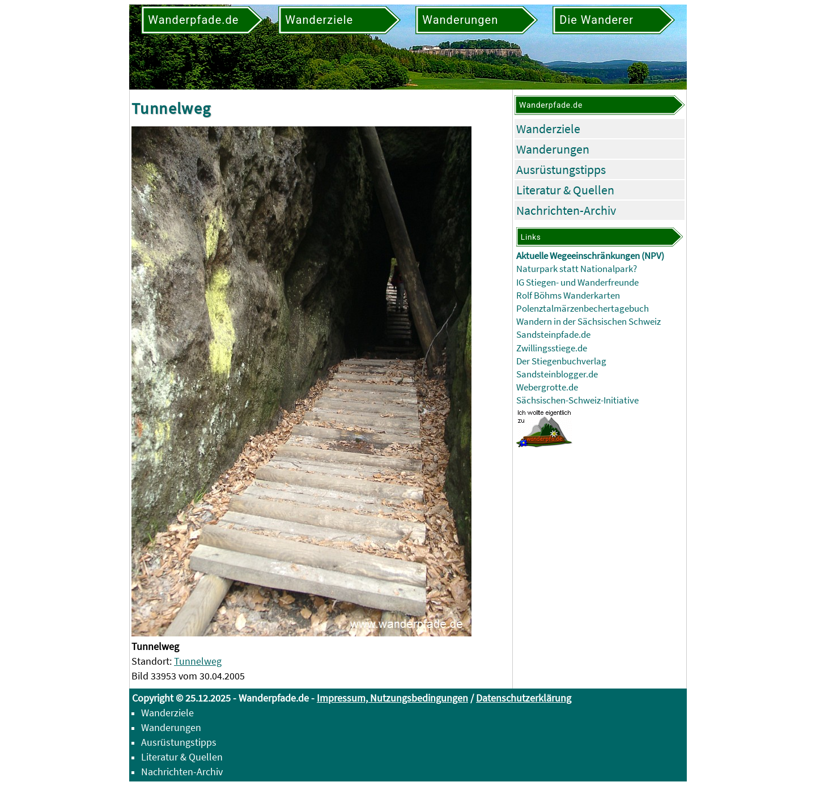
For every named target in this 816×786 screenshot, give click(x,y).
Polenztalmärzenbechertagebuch (582, 309)
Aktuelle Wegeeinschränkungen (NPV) (590, 256)
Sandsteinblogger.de (557, 374)
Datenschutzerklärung (523, 697)
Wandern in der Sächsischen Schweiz (588, 322)
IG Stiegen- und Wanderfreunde (577, 282)
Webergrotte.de (547, 387)
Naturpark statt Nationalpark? (576, 269)
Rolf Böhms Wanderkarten (568, 295)
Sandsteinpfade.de (553, 335)
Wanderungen (552, 149)
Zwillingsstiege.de (551, 348)
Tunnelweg (198, 661)
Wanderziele (548, 129)
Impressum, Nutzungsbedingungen (392, 697)
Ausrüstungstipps (561, 169)
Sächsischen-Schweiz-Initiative (577, 400)
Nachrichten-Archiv (566, 210)
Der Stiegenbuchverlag (561, 361)
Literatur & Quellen (565, 190)
